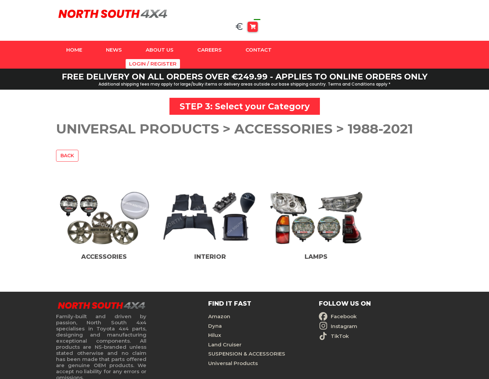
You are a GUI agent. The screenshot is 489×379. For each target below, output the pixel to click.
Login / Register (411, 37)
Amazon (181, 298)
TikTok (270, 317)
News (114, 37)
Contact (259, 37)
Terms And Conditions (375, 316)
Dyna (177, 307)
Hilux (176, 316)
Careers (209, 37)
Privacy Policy (364, 307)
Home (74, 37)
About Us (160, 37)
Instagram (274, 307)
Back (67, 134)
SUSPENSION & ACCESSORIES (189, 339)
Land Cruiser (186, 325)
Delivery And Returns (374, 325)
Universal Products (195, 353)
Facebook (274, 298)
